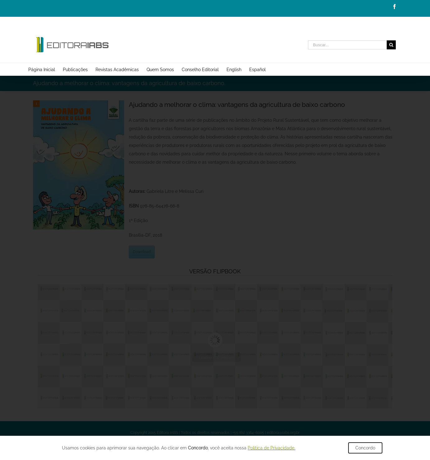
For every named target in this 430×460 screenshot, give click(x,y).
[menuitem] (45, 69)
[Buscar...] (347, 44)
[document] (215, 230)
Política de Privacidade (271, 447)
